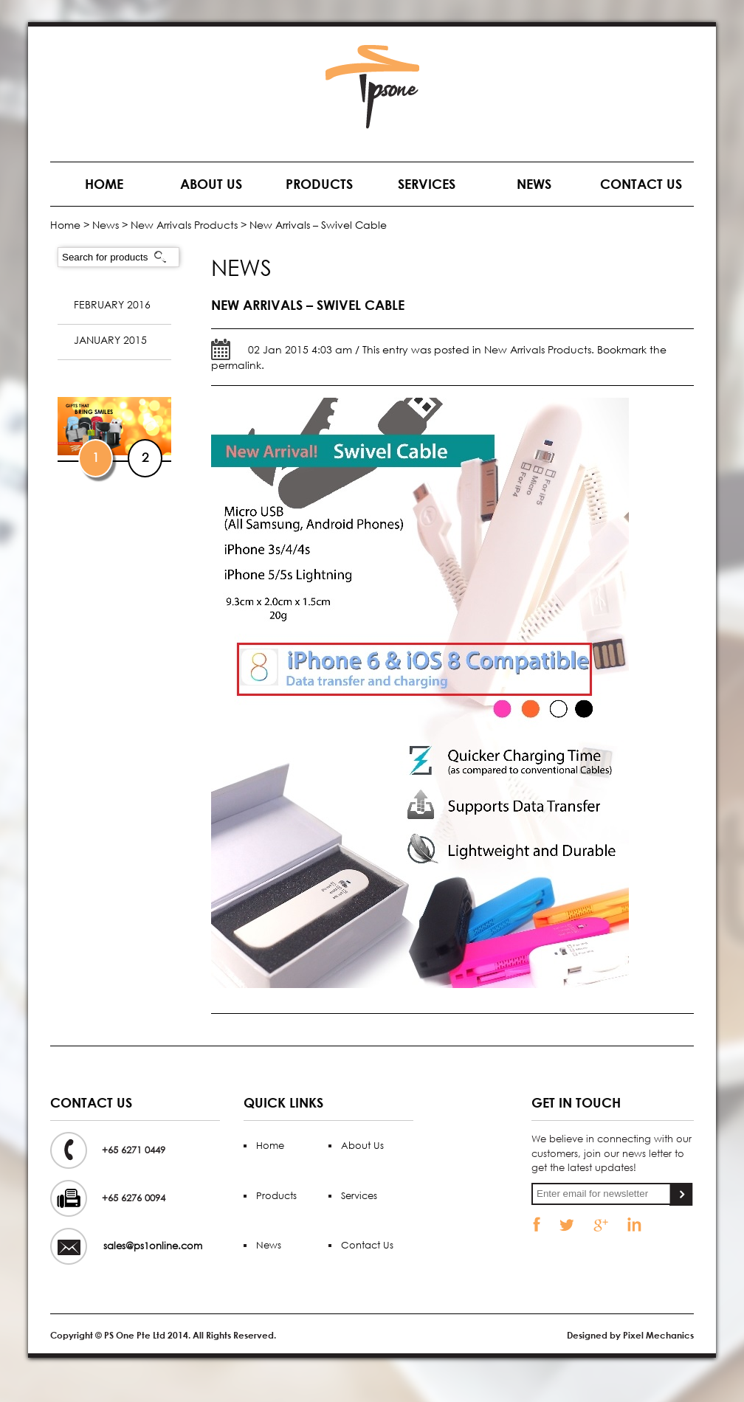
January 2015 (110, 340)
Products (319, 184)
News (534, 184)
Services (426, 184)
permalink (236, 365)
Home (104, 184)
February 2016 (112, 304)
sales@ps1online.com (152, 1246)
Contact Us (641, 184)
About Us (211, 184)
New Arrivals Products (184, 225)
